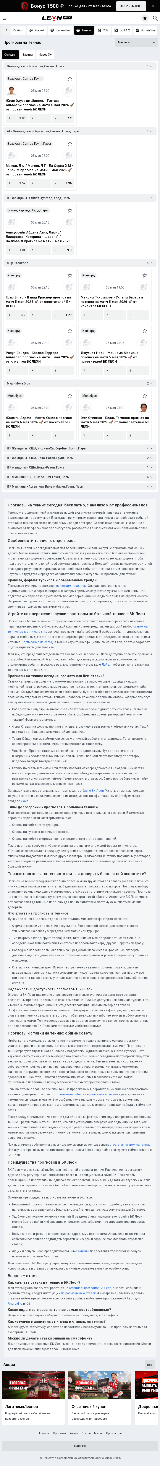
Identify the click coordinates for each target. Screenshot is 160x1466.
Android (13, 1303)
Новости (44, 1433)
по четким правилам (71, 585)
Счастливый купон (89, 1406)
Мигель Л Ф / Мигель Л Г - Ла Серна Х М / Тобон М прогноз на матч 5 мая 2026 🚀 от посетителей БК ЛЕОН (39, 170)
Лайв (105, 664)
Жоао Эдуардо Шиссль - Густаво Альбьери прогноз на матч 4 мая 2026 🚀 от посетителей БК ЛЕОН (40, 105)
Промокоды (114, 1433)
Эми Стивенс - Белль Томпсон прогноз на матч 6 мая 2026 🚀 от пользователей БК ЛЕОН (115, 422)
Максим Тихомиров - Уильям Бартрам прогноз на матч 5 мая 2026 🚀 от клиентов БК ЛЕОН (112, 301)
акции (82, 1251)
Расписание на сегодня (39, 642)
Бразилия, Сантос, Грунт (25, 78)
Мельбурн (15, 395)
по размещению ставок (78, 1293)
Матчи (98, 1433)
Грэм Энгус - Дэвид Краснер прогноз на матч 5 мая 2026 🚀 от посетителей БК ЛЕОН (38, 301)
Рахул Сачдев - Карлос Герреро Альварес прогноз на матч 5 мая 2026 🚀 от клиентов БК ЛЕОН (40, 357)
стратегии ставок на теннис (130, 1144)
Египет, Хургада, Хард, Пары (28, 210)
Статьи (86, 1433)
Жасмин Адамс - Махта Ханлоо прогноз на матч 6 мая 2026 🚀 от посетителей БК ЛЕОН (39, 422)
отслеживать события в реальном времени (86, 1094)
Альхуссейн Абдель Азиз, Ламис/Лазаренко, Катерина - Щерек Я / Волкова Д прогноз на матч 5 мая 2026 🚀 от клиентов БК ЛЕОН (38, 236)
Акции (74, 1433)
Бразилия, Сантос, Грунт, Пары (29, 143)
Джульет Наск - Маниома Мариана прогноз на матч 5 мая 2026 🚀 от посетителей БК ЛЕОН (110, 357)
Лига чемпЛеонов (21, 1406)
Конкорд (14, 275)
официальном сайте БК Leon (90, 1288)
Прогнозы (59, 1433)
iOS (28, 1303)
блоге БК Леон (93, 790)
